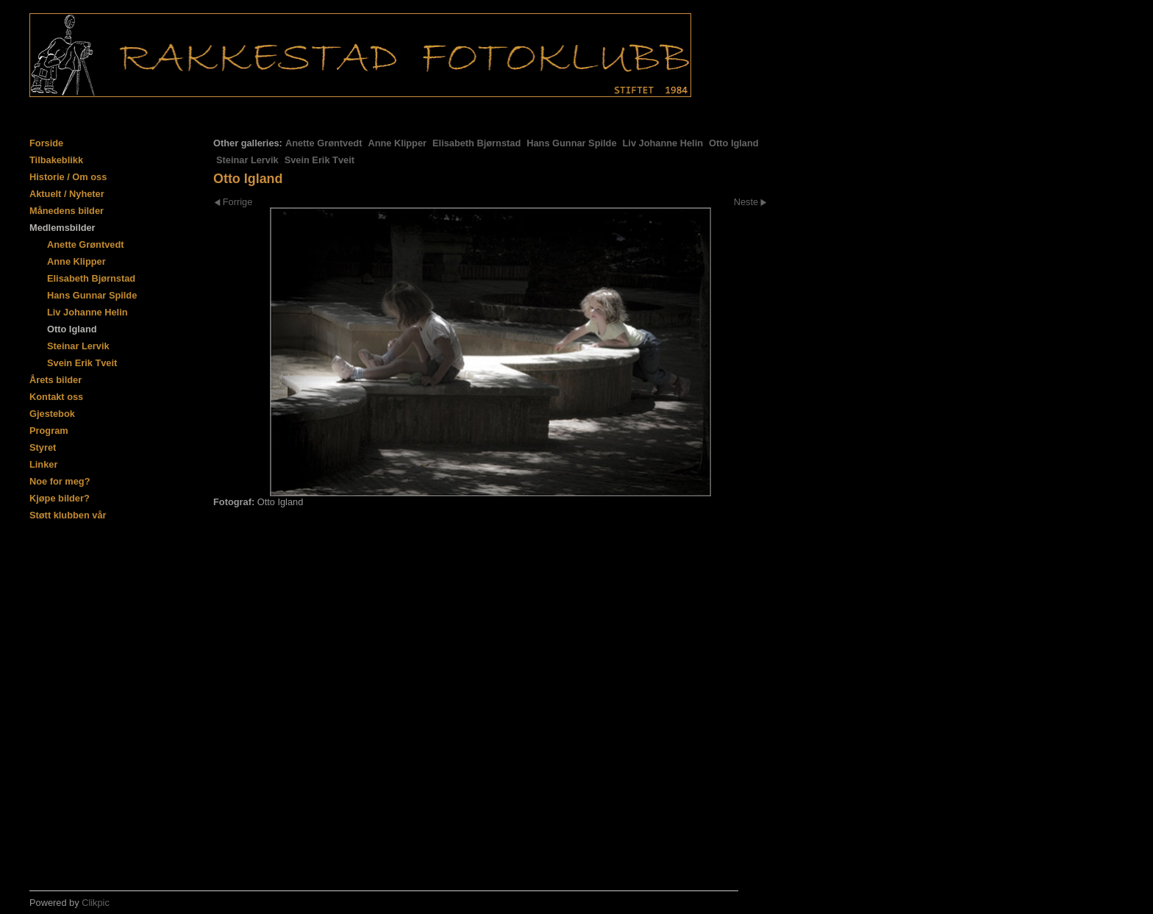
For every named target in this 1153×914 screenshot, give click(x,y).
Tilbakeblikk (56, 159)
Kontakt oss (56, 396)
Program (48, 430)
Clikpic (96, 902)
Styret (42, 447)
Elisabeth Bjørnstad (476, 143)
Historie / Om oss (68, 176)
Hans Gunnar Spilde (571, 143)
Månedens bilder (66, 210)
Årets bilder (55, 379)
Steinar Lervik (247, 159)
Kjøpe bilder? (59, 498)
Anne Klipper (397, 143)
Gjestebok (52, 413)
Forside (46, 143)
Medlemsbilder (62, 227)
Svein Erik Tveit (319, 159)
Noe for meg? (59, 481)
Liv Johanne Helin (663, 143)
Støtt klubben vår (68, 515)
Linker (43, 464)
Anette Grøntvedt (324, 143)
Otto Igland (734, 143)
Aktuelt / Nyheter (66, 193)
